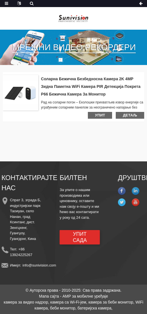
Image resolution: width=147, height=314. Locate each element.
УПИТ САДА (77, 237)
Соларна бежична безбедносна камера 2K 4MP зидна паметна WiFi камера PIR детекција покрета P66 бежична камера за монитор (91, 86)
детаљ (130, 115)
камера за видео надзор (26, 302)
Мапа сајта (49, 296)
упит (100, 115)
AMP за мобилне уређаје (85, 296)
